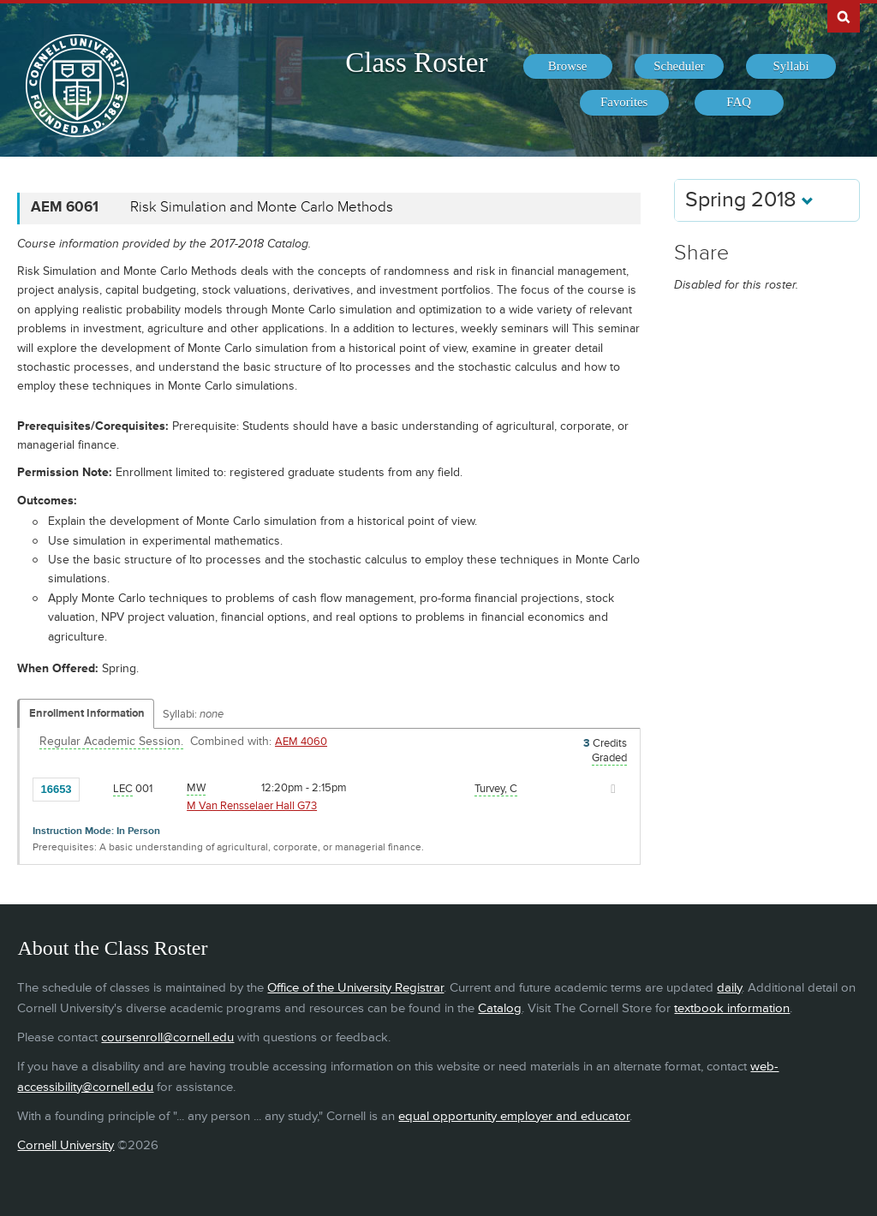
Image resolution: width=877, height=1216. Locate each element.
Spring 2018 (749, 200)
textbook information (732, 1008)
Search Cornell (843, 16)
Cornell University (65, 1145)
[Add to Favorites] (96, 787)
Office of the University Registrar (355, 988)
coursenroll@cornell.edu (167, 1037)
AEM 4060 (301, 741)
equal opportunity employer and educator (513, 1116)
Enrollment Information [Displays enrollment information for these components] (87, 713)
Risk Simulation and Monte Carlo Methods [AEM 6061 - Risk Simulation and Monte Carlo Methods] (261, 207)
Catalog (500, 1008)
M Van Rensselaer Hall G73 (252, 806)
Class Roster (416, 62)
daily (729, 988)
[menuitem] (567, 67)
